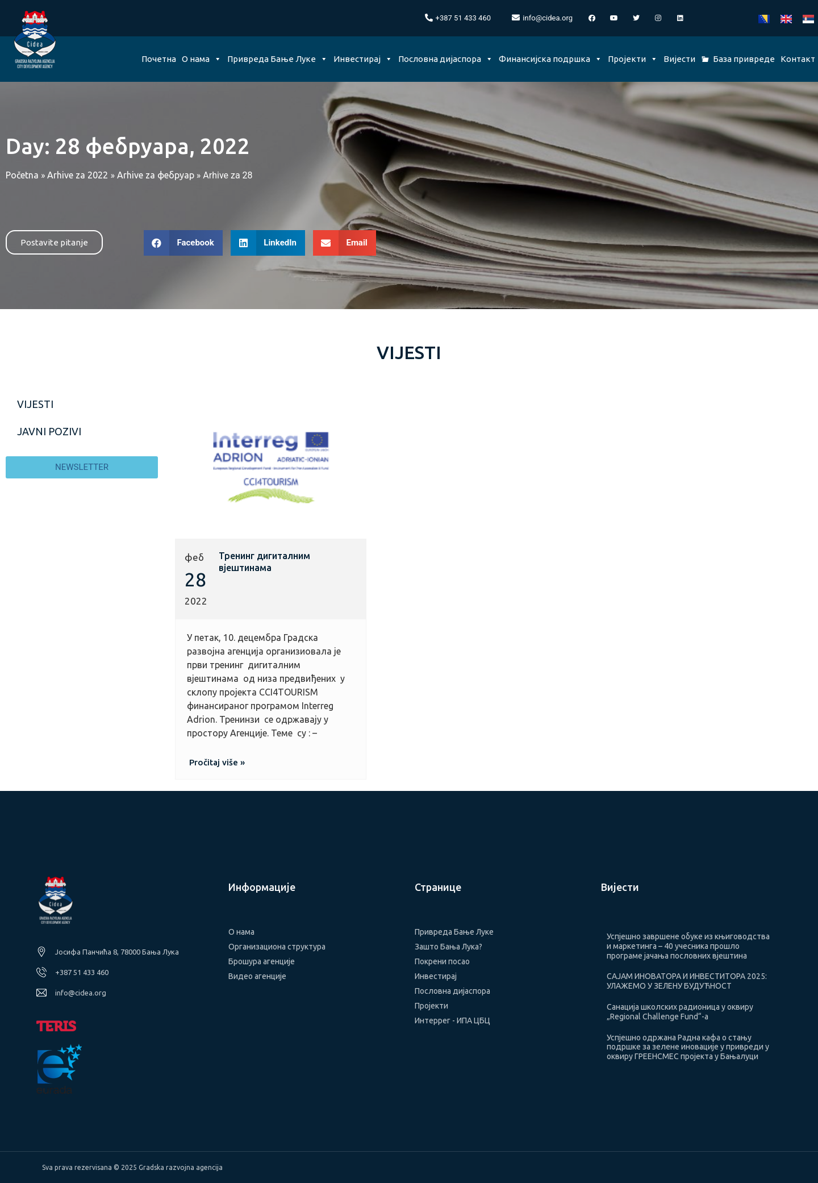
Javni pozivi (49, 431)
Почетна (158, 59)
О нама (202, 59)
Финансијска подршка (550, 59)
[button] (54, 242)
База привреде (744, 59)
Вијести (679, 59)
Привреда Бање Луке (277, 59)
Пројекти (633, 59)
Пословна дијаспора (445, 59)
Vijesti (35, 404)
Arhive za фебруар (155, 175)
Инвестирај (363, 59)
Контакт (798, 59)
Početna (22, 175)
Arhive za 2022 (77, 175)
